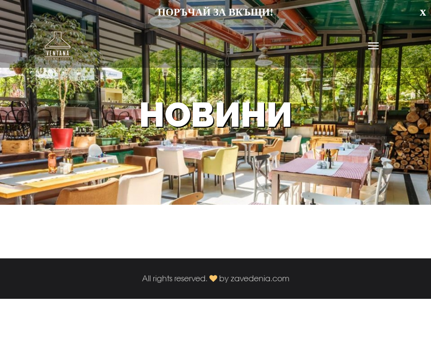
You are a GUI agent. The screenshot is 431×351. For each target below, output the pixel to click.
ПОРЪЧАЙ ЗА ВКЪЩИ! (215, 12)
